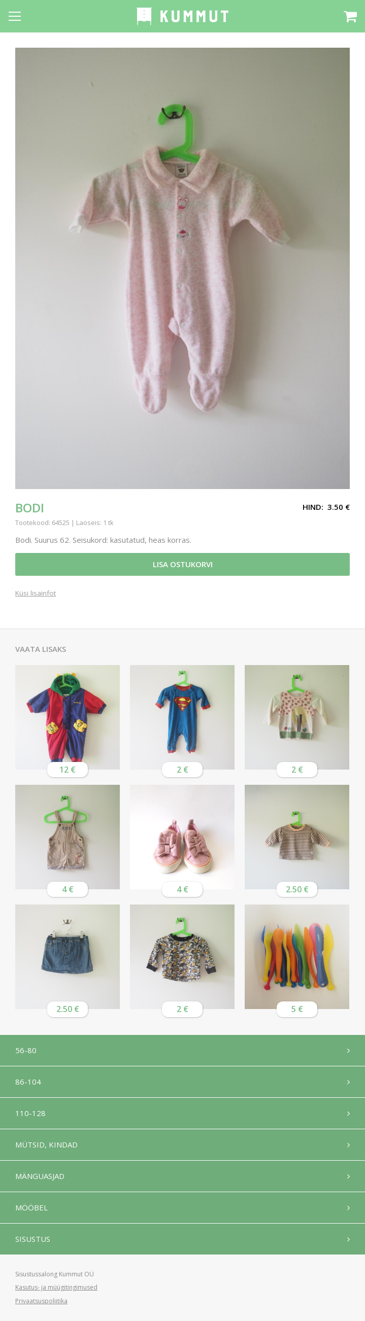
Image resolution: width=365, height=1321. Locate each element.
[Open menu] (14, 16)
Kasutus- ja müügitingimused (56, 1287)
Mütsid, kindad (46, 1144)
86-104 (28, 1081)
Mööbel (31, 1207)
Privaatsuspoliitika (41, 1301)
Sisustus (32, 1239)
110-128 (30, 1113)
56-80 (26, 1050)
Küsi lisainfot (35, 593)
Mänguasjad (39, 1176)
